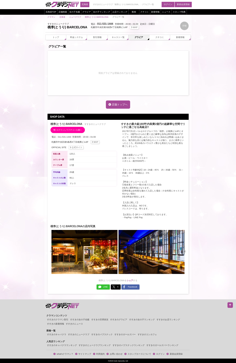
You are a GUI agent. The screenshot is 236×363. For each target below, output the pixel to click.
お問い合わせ (115, 354)
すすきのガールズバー (125, 334)
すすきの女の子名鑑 (79, 319)
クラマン (51, 17)
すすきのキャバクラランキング (62, 345)
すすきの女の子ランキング (142, 319)
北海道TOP (51, 12)
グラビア (86, 12)
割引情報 (97, 37)
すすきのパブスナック (102, 334)
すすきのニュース (74, 324)
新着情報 (155, 12)
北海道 (85, 4)
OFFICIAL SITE (67, 147)
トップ (56, 37)
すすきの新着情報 (55, 324)
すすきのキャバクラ (56, 334)
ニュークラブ (75, 17)
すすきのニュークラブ (78, 334)
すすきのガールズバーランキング (162, 345)
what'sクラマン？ (63, 354)
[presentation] (51, 251)
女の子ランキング (101, 12)
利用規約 (99, 354)
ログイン (168, 4)
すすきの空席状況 (99, 319)
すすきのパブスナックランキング (129, 345)
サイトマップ (83, 354)
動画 (134, 12)
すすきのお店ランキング (168, 319)
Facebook (130, 286)
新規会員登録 (183, 4)
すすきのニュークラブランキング (95, 345)
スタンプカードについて (137, 354)
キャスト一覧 (118, 37)
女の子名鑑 (74, 12)
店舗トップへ (118, 104)
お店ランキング (119, 12)
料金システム (76, 37)
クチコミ (144, 12)
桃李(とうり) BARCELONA (96, 17)
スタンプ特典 (179, 12)
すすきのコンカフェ (147, 334)
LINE (103, 286)
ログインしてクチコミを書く (67, 130)
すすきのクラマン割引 (57, 319)
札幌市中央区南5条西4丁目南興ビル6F (115, 27)
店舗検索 (63, 12)
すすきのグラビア (118, 319)
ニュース (166, 12)
